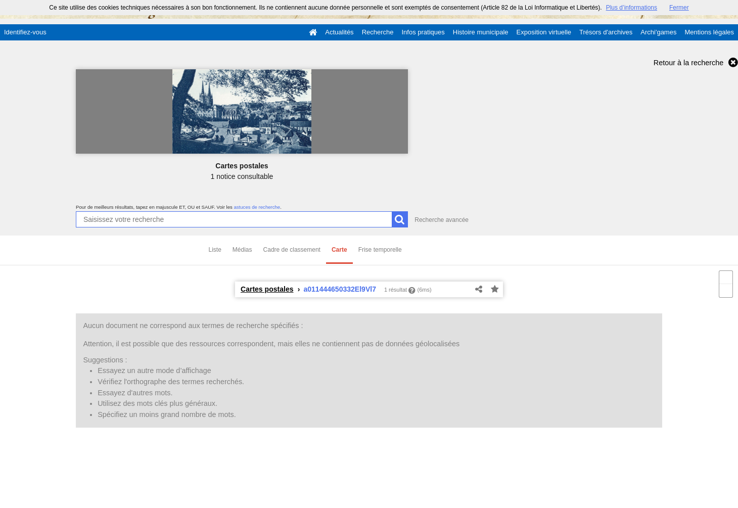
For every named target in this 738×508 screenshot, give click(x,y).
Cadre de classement (291, 249)
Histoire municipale (481, 32)
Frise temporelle (380, 249)
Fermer (679, 7)
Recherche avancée (441, 219)
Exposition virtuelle (544, 32)
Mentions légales (709, 32)
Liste (215, 249)
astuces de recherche (257, 207)
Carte (339, 249)
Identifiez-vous (25, 32)
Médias (242, 249)
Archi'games (658, 32)
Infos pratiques (423, 32)
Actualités (339, 32)
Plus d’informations (631, 7)
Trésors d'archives (605, 32)
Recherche (378, 32)
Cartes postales (267, 289)
